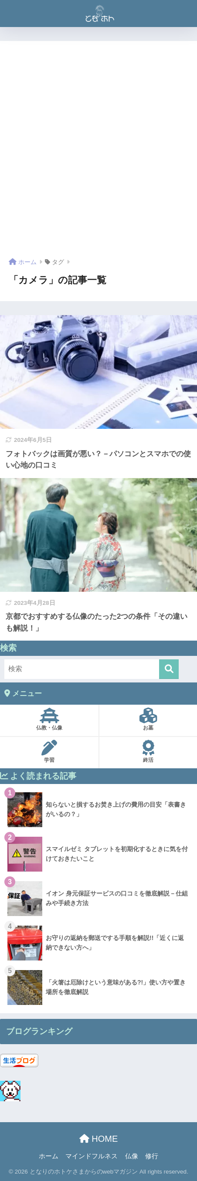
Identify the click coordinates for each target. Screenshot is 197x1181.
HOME (98, 1139)
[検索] (169, 669)
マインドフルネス (91, 1156)
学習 (49, 751)
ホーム (48, 1156)
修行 (151, 1156)
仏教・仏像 (49, 719)
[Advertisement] (98, 152)
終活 (148, 751)
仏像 (131, 1156)
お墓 (148, 719)
